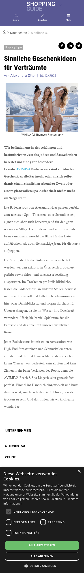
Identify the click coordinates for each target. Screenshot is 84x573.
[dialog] (42, 520)
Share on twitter (78, 45)
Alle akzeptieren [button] (42, 545)
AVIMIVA (23, 169)
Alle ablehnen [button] (41, 556)
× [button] (79, 471)
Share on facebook (61, 45)
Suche (16, 20)
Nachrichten (18, 33)
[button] (42, 566)
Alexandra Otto (22, 75)
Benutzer (42, 20)
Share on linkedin (70, 45)
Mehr (68, 20)
